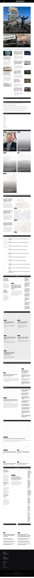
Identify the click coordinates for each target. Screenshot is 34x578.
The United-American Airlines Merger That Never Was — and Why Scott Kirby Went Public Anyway (24, 536)
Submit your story (5, 568)
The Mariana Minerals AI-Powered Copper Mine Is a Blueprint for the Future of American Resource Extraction (26, 413)
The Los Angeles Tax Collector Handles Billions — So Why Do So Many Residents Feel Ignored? (19, 266)
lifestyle (5, 197)
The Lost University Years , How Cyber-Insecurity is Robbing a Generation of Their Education (25, 406)
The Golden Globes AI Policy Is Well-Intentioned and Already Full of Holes (10, 401)
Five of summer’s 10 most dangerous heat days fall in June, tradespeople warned (7, 58)
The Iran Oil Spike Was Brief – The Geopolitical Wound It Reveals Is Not (9, 323)
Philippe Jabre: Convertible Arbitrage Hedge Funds (10, 44)
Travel (19, 525)
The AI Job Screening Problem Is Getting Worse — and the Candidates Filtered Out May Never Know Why (26, 398)
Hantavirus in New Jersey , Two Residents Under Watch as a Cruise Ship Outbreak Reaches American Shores (26, 383)
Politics (4, 122)
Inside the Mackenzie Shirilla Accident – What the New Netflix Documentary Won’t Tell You (9, 543)
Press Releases (5, 451)
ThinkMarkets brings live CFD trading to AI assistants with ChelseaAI (23, 150)
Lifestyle (4, 123)
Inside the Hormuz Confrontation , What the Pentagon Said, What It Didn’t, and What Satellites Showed (29, 485)
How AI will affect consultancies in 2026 (24, 172)
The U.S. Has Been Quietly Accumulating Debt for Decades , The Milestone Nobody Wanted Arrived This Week (6, 280)
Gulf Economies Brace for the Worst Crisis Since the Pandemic (29, 509)
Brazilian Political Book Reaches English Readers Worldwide (14, 439)
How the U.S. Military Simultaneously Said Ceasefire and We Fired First (23, 323)
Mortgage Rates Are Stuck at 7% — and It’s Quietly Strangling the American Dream (19, 243)
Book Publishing (26, 54)
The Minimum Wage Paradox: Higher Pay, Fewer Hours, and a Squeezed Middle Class (27, 308)
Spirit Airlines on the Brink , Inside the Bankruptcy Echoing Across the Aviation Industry (24, 540)
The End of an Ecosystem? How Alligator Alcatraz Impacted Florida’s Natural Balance (17, 81)
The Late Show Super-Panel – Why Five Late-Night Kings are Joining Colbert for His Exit (18, 90)
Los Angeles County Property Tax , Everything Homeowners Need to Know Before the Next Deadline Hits (19, 273)
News (14, 83)
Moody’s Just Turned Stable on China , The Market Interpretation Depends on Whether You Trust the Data (6, 472)
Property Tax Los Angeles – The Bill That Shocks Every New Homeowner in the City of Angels (19, 269)
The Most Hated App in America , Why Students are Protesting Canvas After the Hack (16, 479)
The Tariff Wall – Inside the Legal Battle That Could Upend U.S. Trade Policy (23, 339)
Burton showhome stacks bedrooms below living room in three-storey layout (18, 247)
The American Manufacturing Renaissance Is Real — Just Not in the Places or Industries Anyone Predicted (29, 475)
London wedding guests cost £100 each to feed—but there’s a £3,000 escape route (10, 191)
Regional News (13, 476)
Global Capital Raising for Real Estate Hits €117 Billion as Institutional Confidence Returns (19, 255)
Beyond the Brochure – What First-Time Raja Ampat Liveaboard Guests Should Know (24, 545)
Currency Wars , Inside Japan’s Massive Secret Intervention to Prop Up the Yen (16, 288)
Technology (26, 74)
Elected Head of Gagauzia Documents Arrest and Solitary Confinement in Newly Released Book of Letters (18, 53)
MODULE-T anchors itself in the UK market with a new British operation (18, 62)
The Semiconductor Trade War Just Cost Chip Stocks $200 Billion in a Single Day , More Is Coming (26, 409)
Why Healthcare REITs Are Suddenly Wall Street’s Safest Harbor (10, 376)
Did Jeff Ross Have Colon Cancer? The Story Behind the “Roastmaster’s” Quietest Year (25, 373)
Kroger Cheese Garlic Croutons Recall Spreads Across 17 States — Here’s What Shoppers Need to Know (23, 453)
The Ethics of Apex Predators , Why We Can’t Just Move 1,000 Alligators (29, 501)
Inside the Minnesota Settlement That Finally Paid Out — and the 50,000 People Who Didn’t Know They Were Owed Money (6, 292)
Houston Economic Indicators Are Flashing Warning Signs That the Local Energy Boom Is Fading (29, 518)
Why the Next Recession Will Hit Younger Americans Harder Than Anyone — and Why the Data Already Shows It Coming (6, 484)
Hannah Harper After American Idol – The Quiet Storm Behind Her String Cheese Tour (23, 465)
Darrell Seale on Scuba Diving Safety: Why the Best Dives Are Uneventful (12, 104)
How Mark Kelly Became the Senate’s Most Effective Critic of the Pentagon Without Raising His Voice (9, 354)
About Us (4, 126)
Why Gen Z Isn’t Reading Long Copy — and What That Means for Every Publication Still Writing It (8, 201)
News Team (5, 32)
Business (6, 29)
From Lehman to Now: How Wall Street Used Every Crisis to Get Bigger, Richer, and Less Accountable (27, 291)
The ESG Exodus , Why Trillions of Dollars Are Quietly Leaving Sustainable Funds (27, 304)
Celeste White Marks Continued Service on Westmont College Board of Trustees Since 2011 (7, 85)
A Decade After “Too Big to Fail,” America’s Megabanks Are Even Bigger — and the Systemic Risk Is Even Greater (6, 496)
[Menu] (3, 1)
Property (4, 121)
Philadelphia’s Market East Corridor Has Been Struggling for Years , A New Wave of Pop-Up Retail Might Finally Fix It (8, 213)
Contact (4, 127)
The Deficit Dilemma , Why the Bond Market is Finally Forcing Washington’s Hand (27, 296)
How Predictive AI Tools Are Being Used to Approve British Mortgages (17, 261)
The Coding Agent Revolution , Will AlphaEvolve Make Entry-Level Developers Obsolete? (26, 392)
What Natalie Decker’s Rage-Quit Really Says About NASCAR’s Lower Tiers (9, 536)
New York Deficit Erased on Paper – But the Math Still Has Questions (27, 300)
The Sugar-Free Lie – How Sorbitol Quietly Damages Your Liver (26, 380)
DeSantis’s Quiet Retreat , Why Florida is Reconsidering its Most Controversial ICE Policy (29, 494)
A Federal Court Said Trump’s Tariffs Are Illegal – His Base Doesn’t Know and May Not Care (10, 339)
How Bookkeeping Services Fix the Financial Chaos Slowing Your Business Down (9, 171)
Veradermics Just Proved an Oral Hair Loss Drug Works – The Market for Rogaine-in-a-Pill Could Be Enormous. (26, 377)
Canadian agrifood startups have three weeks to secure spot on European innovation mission (7, 73)
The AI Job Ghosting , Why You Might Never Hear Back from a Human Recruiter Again (25, 395)
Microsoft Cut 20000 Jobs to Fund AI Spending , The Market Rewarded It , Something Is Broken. (26, 417)
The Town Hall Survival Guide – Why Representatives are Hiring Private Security (8, 540)
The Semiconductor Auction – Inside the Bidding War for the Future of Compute (18, 72)
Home (4, 564)
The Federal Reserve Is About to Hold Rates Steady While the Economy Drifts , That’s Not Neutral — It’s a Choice (27, 286)
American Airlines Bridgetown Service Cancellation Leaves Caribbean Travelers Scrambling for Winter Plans (9, 453)
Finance (4, 117)
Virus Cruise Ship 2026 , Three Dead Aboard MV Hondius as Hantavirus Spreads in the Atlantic (24, 543)
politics (6, 313)
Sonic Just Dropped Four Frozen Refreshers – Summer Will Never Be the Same (9, 545)
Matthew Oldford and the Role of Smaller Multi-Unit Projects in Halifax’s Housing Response (23, 43)
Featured (5, 55)
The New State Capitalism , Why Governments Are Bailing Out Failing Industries (27, 281)
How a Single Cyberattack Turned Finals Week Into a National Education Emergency (26, 403)
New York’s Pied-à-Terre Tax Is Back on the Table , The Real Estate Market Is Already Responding (19, 240)
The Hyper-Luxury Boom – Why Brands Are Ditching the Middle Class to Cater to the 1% (8, 225)
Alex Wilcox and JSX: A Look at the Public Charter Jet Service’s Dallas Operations (13, 111)
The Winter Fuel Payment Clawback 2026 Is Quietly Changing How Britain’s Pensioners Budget (9, 465)
